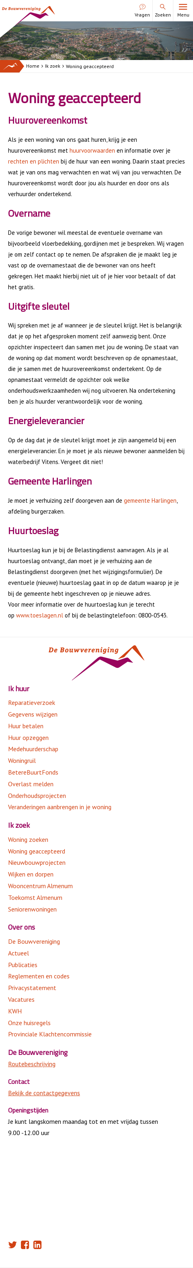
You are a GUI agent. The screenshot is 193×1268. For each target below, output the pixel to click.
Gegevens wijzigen (32, 714)
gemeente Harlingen (150, 500)
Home (32, 66)
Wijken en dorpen (30, 874)
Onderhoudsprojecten (37, 795)
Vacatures (21, 999)
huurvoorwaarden (92, 150)
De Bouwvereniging (34, 941)
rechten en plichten (34, 161)
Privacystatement (32, 988)
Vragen (142, 11)
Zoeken (163, 11)
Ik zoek (52, 66)
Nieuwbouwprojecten (37, 862)
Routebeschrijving (31, 1064)
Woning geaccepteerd (90, 66)
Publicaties (22, 965)
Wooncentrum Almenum (40, 886)
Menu (183, 11)
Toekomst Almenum (35, 897)
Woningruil (22, 760)
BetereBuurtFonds (33, 772)
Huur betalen (25, 726)
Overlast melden (30, 784)
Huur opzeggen (28, 737)
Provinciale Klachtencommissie (50, 1034)
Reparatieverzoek (31, 702)
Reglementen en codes (39, 976)
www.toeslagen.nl (40, 615)
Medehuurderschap (33, 749)
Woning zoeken (28, 839)
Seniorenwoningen (32, 909)
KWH (15, 1011)
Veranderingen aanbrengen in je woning (59, 807)
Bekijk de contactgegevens (44, 1093)
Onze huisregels (29, 1023)
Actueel (18, 953)
